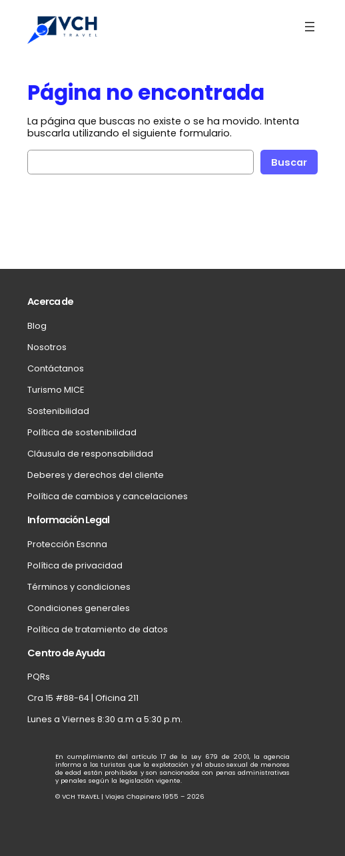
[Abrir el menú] (310, 27)
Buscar (289, 162)
